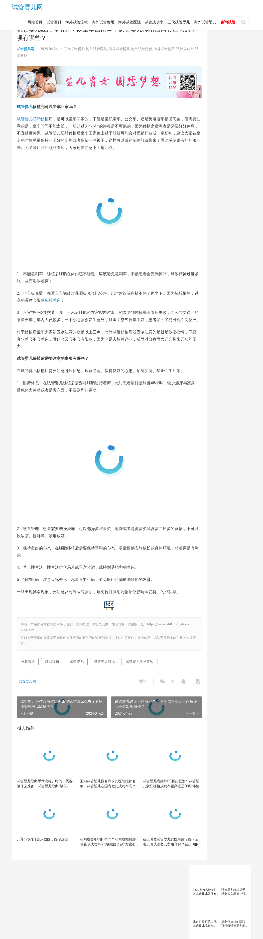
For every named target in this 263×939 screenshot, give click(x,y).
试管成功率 (154, 23)
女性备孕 (200, 244)
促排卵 (215, 210)
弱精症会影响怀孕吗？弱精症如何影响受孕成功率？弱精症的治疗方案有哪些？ (96, 866)
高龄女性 (200, 339)
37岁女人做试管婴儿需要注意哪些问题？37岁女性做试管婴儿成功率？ (205, 111)
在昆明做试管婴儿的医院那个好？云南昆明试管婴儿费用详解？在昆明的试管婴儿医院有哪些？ (152, 866)
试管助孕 (234, 278)
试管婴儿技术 (104, 686)
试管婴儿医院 (226, 292)
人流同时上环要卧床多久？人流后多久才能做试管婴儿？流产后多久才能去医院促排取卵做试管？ (233, 111)
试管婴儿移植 (203, 319)
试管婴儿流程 (232, 312)
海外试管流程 (76, 23)
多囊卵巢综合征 (227, 237)
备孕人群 (200, 230)
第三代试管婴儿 (204, 264)
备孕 (237, 223)
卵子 (228, 210)
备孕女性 (217, 230)
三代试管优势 (220, 196)
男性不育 (223, 258)
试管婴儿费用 (226, 319)
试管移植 (220, 326)
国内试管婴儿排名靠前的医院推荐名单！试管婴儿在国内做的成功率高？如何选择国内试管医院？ (96, 808)
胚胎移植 (41, 115)
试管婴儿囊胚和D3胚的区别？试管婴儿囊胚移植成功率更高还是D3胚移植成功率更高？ (152, 808)
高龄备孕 (223, 333)
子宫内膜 (217, 244)
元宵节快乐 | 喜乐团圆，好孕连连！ (41, 866)
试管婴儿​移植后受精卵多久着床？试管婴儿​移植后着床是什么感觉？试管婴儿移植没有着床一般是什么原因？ (233, 47)
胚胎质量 (217, 278)
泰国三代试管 (203, 251)
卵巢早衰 (234, 216)
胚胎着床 (73, 303)
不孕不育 (200, 210)
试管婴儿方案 (226, 305)
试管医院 (200, 285)
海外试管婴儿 (205, 23)
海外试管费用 (103, 23)
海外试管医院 (129, 23)
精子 (223, 264)
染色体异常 (235, 244)
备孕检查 (234, 230)
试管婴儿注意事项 (139, 686)
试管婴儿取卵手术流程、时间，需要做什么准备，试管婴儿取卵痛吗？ (41, 808)
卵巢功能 (217, 216)
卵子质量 (200, 216)
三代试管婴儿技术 (229, 203)
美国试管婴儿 (203, 271)
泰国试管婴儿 (226, 251)
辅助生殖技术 (203, 333)
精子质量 (237, 264)
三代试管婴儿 (178, 23)
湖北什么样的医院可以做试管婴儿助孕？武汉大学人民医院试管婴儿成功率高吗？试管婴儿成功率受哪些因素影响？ (233, 79)
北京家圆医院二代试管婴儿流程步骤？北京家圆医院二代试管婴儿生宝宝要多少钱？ (205, 79)
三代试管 (200, 196)
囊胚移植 (223, 223)
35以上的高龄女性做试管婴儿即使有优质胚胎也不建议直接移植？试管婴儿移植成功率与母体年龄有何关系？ (205, 47)
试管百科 (53, 23)
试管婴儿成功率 (227, 298)
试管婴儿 (25, 102)
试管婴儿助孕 (203, 292)
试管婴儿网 (27, 7)
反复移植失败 (203, 223)
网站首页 (34, 23)
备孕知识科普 (203, 237)
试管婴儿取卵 (203, 298)
